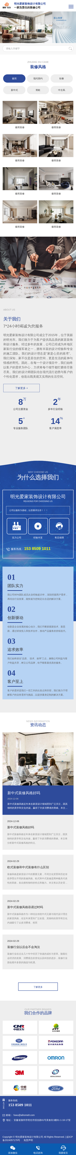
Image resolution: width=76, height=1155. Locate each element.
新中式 (14, 90)
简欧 (38, 90)
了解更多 (38, 987)
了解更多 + (21, 388)
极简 (14, 78)
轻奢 (61, 78)
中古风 (61, 90)
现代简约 (38, 78)
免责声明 (28, 1140)
